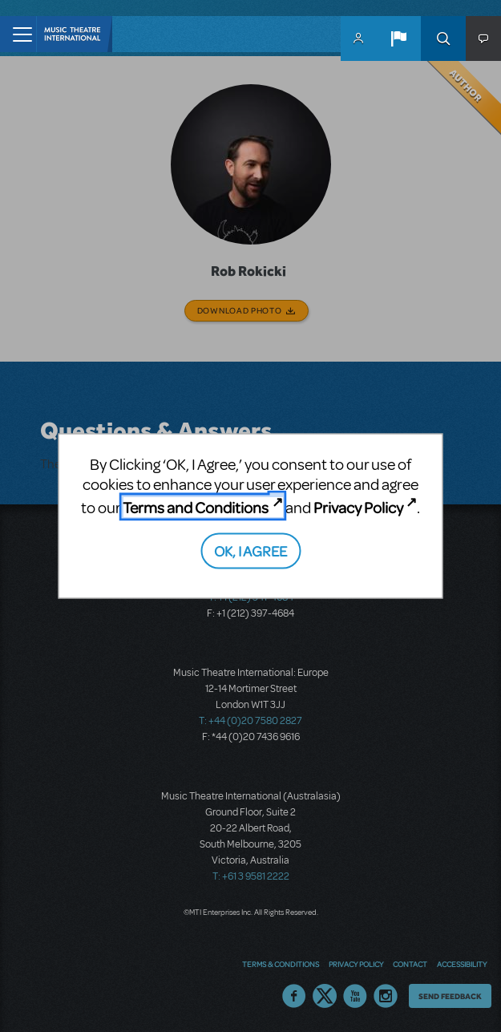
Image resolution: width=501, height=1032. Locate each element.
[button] (398, 38)
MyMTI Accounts (358, 38)
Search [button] (443, 38)
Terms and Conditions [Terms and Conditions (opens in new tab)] (196, 507)
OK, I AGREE (250, 549)
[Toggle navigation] (18, 34)
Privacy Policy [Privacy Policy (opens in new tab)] (358, 507)
